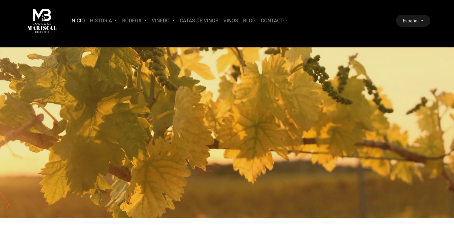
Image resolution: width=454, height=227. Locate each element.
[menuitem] (77, 21)
